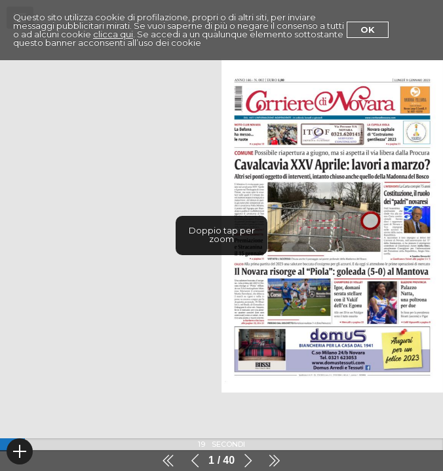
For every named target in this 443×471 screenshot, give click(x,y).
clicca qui (113, 34)
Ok (367, 29)
